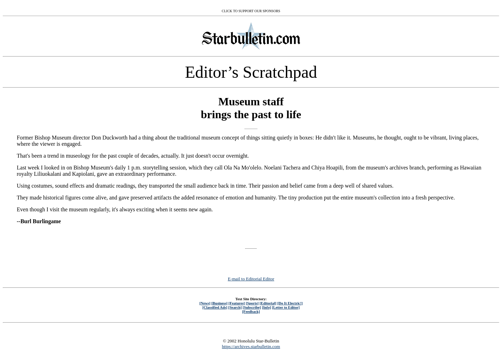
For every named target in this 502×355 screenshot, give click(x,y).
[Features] (236, 303)
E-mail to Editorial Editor (251, 278)
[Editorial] (267, 303)
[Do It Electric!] (290, 303)
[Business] (219, 303)
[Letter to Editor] (286, 307)
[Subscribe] (252, 307)
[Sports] (252, 303)
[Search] (235, 307)
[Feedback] (251, 311)
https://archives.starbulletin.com (251, 346)
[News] (205, 303)
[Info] (266, 307)
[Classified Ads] (214, 307)
